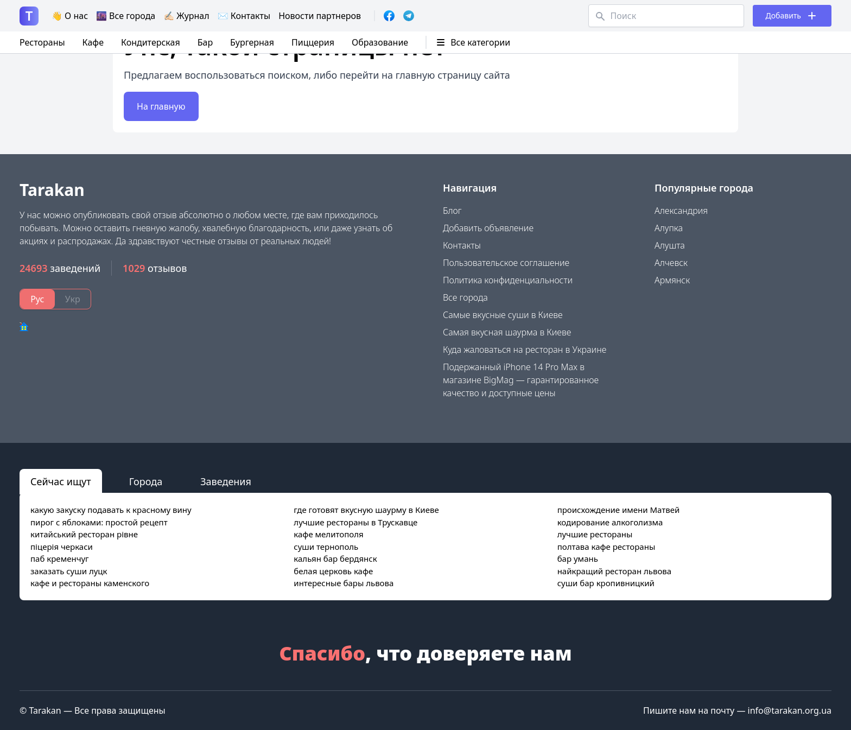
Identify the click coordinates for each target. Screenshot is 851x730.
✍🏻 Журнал (186, 16)
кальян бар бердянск (335, 558)
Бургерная (252, 42)
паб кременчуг (59, 558)
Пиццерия (312, 42)
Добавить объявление (488, 228)
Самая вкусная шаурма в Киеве (507, 332)
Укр (72, 299)
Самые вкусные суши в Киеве (503, 315)
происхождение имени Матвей (618, 509)
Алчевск (671, 263)
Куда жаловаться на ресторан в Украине (524, 350)
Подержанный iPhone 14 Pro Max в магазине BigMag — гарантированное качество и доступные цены (521, 380)
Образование (380, 42)
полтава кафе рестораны (606, 546)
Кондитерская (150, 42)
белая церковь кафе (333, 571)
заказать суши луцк (68, 571)
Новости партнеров (319, 16)
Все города (465, 297)
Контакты (462, 245)
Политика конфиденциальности (508, 280)
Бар (205, 42)
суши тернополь (326, 546)
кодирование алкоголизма (610, 522)
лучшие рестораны (595, 534)
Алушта (670, 245)
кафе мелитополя (328, 534)
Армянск (672, 280)
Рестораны (42, 42)
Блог (452, 211)
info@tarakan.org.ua (789, 710)
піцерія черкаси (61, 546)
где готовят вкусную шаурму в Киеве (366, 509)
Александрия (681, 211)
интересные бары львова (343, 582)
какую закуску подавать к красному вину (111, 509)
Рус (37, 299)
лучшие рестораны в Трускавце (355, 522)
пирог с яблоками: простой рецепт (99, 522)
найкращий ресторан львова (614, 571)
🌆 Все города (125, 16)
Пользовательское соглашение (506, 263)
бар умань (577, 558)
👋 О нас (70, 16)
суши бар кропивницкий (606, 582)
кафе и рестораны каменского (89, 582)
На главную (161, 106)
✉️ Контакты (244, 16)
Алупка (669, 228)
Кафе (93, 42)
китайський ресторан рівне (84, 534)
